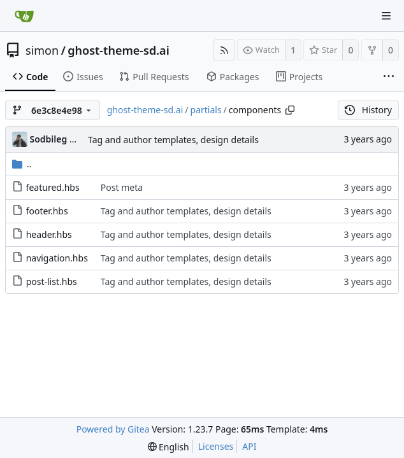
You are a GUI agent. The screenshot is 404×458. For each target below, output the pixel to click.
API (249, 446)
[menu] (168, 447)
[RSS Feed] (224, 49)
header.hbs (49, 234)
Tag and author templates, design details (173, 140)
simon (42, 50)
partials (206, 110)
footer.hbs (47, 211)
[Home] (24, 15)
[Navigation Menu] (386, 15)
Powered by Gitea (113, 429)
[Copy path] (289, 110)
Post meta (122, 187)
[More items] (389, 77)
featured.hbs (53, 187)
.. (22, 164)
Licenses (216, 446)
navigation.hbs (57, 258)
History (368, 110)
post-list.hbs (51, 281)
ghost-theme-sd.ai (118, 50)
